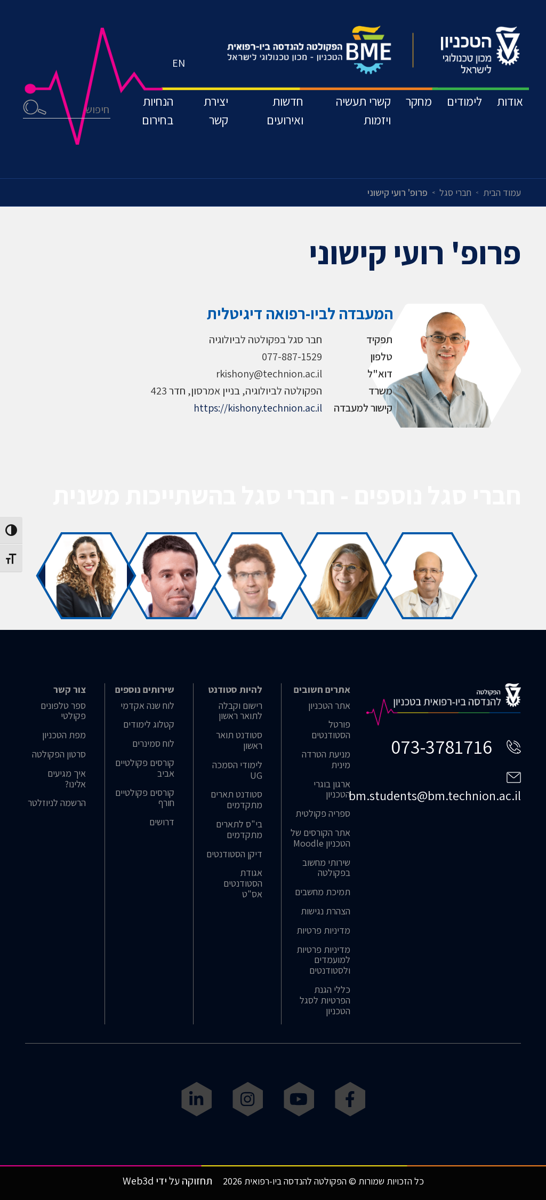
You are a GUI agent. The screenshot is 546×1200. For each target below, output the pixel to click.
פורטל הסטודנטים (330, 729)
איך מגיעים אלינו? (66, 779)
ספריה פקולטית (322, 813)
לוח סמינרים (153, 743)
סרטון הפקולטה (59, 754)
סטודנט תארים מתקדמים (236, 799)
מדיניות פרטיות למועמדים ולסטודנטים (323, 960)
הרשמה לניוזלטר (57, 803)
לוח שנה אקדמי (147, 705)
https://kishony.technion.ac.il (258, 408)
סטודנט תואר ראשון (239, 740)
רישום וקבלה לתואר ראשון (240, 711)
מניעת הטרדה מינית (326, 759)
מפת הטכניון (64, 735)
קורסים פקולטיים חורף (144, 798)
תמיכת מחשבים (322, 892)
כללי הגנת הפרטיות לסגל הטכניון (325, 1000)
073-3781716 (441, 746)
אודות (508, 124)
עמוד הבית (502, 192)
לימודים (455, 124)
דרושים (161, 822)
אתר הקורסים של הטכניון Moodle (320, 838)
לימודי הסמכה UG (237, 770)
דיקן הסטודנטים (234, 854)
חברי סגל (455, 192)
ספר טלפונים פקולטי (63, 711)
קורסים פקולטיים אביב (144, 768)
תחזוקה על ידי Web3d (167, 1181)
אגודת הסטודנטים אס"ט (242, 883)
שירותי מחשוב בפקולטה (326, 868)
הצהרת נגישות (325, 911)
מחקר (404, 124)
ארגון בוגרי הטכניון (332, 789)
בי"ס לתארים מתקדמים (239, 829)
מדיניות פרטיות (323, 930)
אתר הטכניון (329, 705)
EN (180, 83)
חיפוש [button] (37, 131)
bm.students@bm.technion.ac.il (435, 795)
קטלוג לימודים (148, 724)
